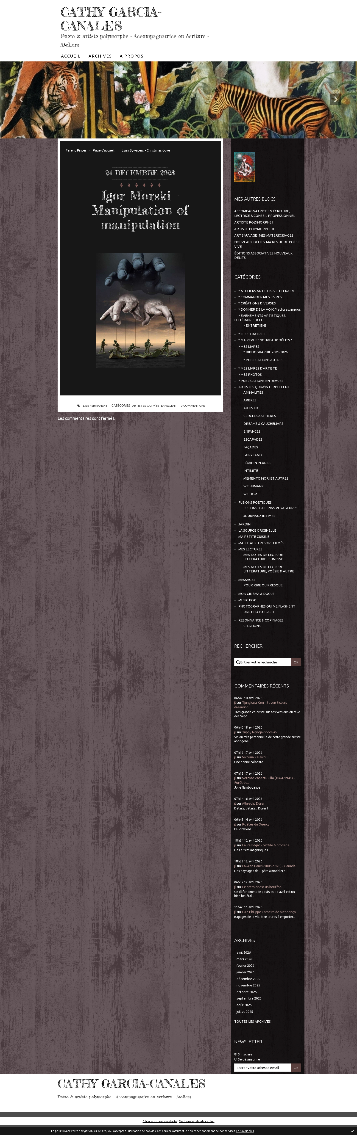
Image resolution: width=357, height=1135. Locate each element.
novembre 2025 (249, 995)
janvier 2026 (246, 981)
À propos (132, 56)
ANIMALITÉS (253, 398)
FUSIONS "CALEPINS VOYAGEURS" (270, 515)
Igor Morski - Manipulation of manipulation (140, 209)
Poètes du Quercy (256, 833)
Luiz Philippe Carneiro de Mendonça (270, 921)
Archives (100, 56)
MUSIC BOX (247, 608)
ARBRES (250, 406)
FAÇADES (250, 454)
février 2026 (246, 975)
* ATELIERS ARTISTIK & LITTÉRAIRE (266, 291)
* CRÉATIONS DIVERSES (257, 303)
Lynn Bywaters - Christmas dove (148, 150)
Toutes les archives (252, 1031)
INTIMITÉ (250, 477)
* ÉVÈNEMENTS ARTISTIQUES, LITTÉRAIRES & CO (260, 322)
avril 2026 (244, 962)
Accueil (71, 56)
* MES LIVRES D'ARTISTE (257, 374)
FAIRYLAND (252, 462)
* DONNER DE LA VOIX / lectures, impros (262, 312)
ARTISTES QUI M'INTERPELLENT (154, 405)
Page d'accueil (105, 150)
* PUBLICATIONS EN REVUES (260, 386)
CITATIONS (252, 635)
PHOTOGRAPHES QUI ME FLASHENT (267, 615)
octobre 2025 (247, 1001)
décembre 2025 (249, 988)
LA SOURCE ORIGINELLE (257, 538)
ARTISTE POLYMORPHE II (254, 229)
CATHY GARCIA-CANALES (115, 18)
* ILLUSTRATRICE (252, 339)
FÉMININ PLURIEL (257, 469)
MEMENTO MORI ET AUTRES (265, 485)
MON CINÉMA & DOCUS (256, 602)
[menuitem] (71, 55)
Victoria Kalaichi (255, 766)
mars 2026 (245, 968)
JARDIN (244, 532)
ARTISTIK (251, 414)
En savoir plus (245, 1130)
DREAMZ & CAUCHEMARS (263, 430)
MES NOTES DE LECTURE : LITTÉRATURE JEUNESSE (263, 565)
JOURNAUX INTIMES (259, 523)
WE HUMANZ (253, 493)
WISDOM (250, 501)
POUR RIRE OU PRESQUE (263, 594)
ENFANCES (251, 438)
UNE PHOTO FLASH (258, 620)
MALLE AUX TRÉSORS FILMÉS (261, 551)
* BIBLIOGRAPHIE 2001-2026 (265, 357)
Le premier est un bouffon (263, 896)
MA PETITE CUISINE (253, 544)
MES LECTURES (250, 557)
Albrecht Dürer (254, 813)
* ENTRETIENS (255, 330)
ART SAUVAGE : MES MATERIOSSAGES (263, 235)
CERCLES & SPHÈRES (259, 422)
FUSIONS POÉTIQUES (255, 510)
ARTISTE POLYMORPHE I (253, 222)
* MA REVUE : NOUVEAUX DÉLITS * (265, 345)
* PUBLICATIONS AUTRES (263, 365)
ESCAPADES (252, 446)
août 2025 (244, 1014)
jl (235, 712)
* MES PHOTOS (250, 380)
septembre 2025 (249, 1008)
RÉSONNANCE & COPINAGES (261, 629)
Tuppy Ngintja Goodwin (260, 741)
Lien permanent (91, 406)
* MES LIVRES (248, 351)
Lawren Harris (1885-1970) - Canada (270, 875)
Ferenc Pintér (76, 150)
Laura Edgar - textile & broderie (266, 854)
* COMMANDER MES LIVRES (260, 297)
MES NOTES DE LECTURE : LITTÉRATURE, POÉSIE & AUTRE (268, 577)
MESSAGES (246, 588)
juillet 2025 (245, 1021)
